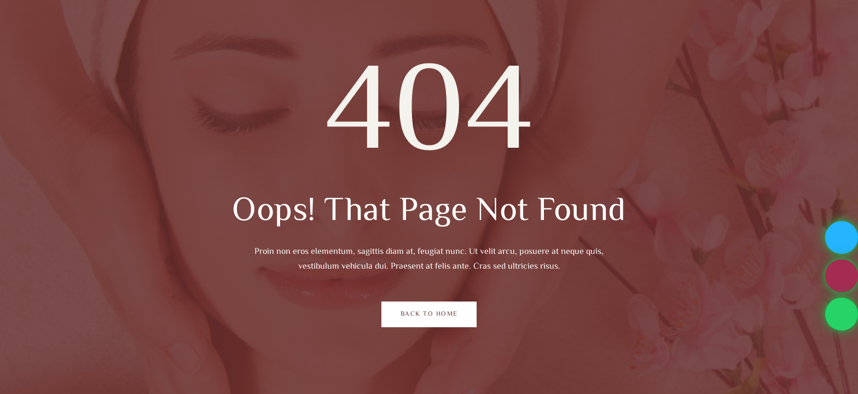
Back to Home (429, 314)
